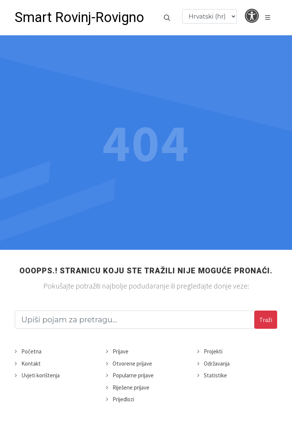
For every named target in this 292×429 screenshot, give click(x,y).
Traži (265, 319)
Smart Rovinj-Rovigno (79, 17)
